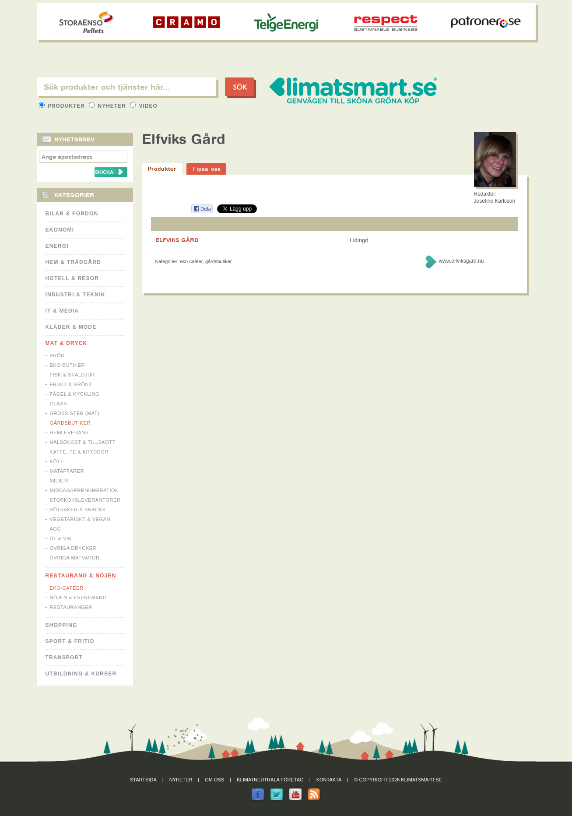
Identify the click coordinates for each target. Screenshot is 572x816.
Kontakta (329, 779)
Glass (58, 403)
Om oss (214, 779)
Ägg (55, 528)
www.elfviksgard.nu (461, 261)
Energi (57, 246)
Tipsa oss (206, 168)
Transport (64, 657)
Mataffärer (67, 471)
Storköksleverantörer (85, 500)
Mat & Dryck (67, 343)
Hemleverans (69, 432)
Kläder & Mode (71, 327)
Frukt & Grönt (71, 384)
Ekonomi (60, 230)
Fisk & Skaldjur (72, 374)
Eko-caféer (67, 588)
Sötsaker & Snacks (78, 509)
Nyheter (108, 106)
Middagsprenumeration (84, 490)
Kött (57, 461)
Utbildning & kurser (81, 674)
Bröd (57, 355)
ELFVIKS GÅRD (177, 239)
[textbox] (126, 86)
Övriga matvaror (75, 557)
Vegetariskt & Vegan (80, 519)
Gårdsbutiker (70, 423)
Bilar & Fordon (72, 214)
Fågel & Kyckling (75, 394)
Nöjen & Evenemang (78, 597)
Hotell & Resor (72, 278)
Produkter (63, 106)
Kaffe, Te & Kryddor (79, 451)
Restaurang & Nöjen (81, 576)
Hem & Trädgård (73, 262)
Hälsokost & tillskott (83, 442)
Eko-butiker (67, 365)
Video (144, 106)
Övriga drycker (73, 548)
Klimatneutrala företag (270, 779)
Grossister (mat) (75, 413)
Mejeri (59, 480)
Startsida (143, 779)
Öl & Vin (61, 538)
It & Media (62, 311)
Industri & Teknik (75, 295)
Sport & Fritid (70, 641)
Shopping (61, 625)
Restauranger (71, 607)
